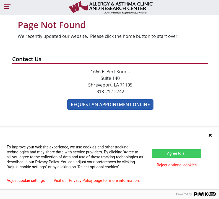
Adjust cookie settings (26, 180)
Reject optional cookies (177, 165)
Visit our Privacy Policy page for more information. (97, 180)
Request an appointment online (110, 104)
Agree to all (176, 153)
